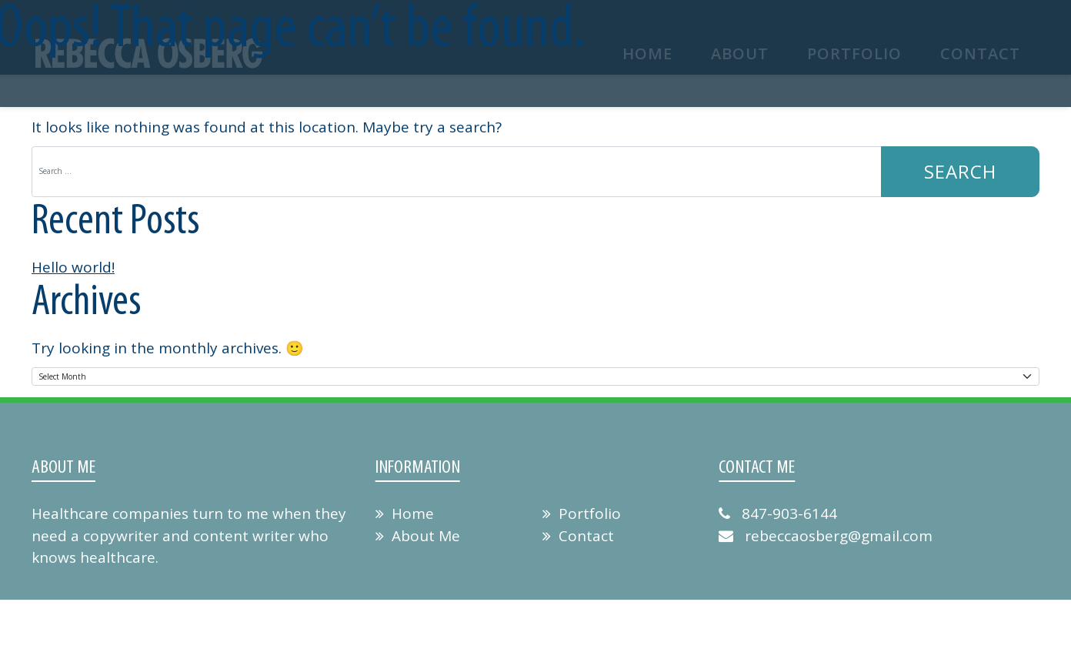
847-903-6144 (778, 513)
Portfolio (581, 513)
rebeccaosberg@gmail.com (826, 536)
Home (404, 513)
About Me (417, 536)
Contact (578, 536)
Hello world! (73, 267)
